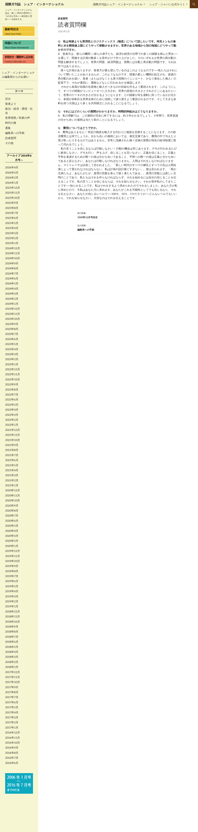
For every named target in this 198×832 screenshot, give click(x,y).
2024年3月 (11, 293)
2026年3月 (11, 172)
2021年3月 (11, 475)
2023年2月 (11, 359)
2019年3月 (11, 596)
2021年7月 (11, 455)
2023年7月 (11, 333)
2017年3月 (11, 717)
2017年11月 (12, 677)
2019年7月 (11, 576)
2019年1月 (11, 606)
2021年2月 (11, 480)
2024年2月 (11, 298)
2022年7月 (11, 394)
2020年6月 (11, 520)
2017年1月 (11, 727)
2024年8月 (11, 268)
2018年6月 (11, 641)
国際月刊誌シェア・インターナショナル (117, 4)
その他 (9, 143)
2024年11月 (12, 253)
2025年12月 (12, 187)
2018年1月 (11, 666)
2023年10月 (12, 318)
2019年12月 (12, 550)
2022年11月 (12, 374)
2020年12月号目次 (118, 215)
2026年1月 (11, 182)
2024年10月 (12, 258)
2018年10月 (12, 621)
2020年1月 (11, 545)
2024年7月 (11, 273)
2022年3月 (11, 414)
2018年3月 (11, 656)
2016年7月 (11, 757)
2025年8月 (11, 207)
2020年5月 (11, 525)
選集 (8, 127)
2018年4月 (11, 651)
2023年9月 (11, 323)
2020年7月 (11, 515)
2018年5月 (11, 646)
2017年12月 (12, 672)
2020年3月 (11, 535)
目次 (8, 98)
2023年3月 (11, 354)
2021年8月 (11, 449)
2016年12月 (12, 732)
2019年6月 (11, 581)
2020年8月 (11, 510)
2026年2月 (11, 177)
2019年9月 (11, 565)
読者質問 (63, 18)
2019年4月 (11, 591)
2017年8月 (11, 692)
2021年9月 (11, 444)
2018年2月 (11, 661)
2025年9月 (11, 202)
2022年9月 (11, 384)
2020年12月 (12, 490)
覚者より (10, 103)
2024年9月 (11, 263)
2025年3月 (11, 233)
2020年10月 (12, 500)
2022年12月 (12, 369)
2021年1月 (11, 485)
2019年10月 (12, 561)
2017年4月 (11, 712)
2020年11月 (12, 495)
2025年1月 (11, 243)
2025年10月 (12, 197)
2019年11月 (12, 556)
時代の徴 (10, 122)
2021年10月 (12, 439)
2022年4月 (11, 409)
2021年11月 (12, 434)
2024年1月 (11, 303)
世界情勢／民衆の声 (17, 117)
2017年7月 (11, 697)
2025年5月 (11, 223)
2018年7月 (11, 636)
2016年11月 (12, 737)
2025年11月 (12, 192)
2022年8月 (11, 389)
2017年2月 (11, 722)
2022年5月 (11, 404)
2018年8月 (11, 631)
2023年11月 (12, 313)
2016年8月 (11, 752)
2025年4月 (11, 227)
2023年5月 (11, 344)
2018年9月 (11, 626)
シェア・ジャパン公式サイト (167, 4)
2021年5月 (11, 465)
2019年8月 (11, 571)
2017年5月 (11, 707)
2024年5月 (11, 283)
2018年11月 (12, 616)
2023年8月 (11, 328)
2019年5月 (11, 586)
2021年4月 (11, 470)
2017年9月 (11, 687)
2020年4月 (11, 530)
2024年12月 (12, 248)
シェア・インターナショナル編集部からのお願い (18, 74)
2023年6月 (11, 339)
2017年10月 (12, 682)
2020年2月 (11, 540)
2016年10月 (12, 742)
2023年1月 (11, 364)
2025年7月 (11, 212)
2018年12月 (12, 611)
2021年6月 (11, 460)
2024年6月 (11, 278)
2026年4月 (11, 167)
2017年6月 (11, 702)
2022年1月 (11, 424)
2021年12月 (12, 429)
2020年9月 (11, 505)
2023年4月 (11, 349)
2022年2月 (11, 419)
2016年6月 (11, 762)
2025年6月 (11, 217)
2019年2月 (11, 601)
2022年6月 (11, 399)
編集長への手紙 (118, 227)
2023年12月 (12, 308)
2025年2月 (11, 238)
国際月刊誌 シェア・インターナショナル (34, 4)
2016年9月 (11, 747)
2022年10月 (12, 379)
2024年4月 (11, 288)
